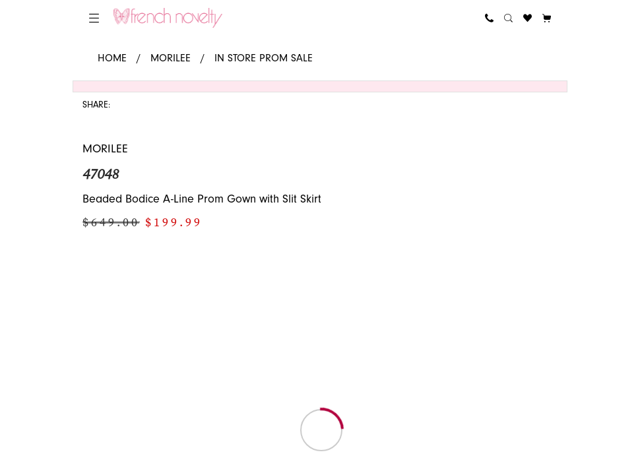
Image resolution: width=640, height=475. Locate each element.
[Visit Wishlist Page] (527, 18)
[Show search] (508, 18)
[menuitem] (94, 18)
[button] (94, 18)
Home (112, 58)
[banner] (167, 18)
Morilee (170, 58)
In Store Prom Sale (263, 58)
